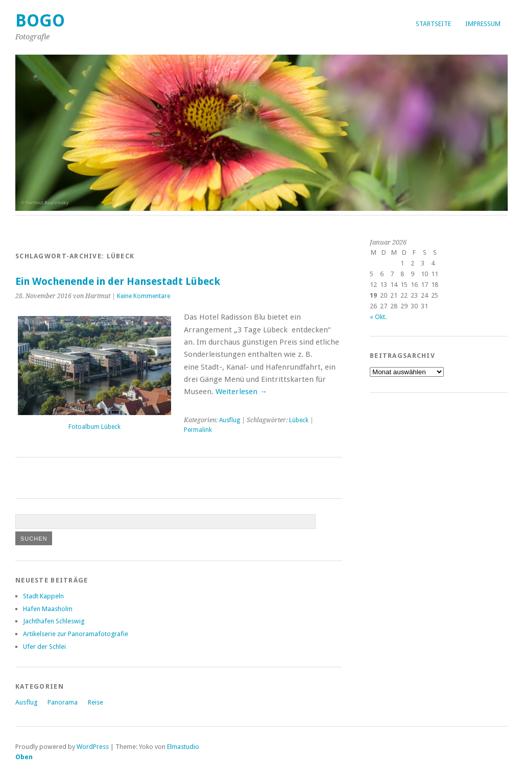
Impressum (483, 24)
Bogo (40, 21)
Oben (24, 757)
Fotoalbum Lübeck (94, 426)
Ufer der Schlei (44, 646)
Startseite (433, 24)
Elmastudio (183, 746)
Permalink (198, 429)
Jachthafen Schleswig (53, 621)
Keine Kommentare (143, 296)
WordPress (93, 746)
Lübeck (298, 420)
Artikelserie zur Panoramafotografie (75, 634)
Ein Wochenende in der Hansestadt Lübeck (117, 281)
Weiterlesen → (241, 391)
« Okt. (378, 317)
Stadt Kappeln (43, 596)
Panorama (62, 702)
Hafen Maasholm (48, 609)
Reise (95, 702)
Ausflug (229, 420)
